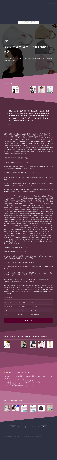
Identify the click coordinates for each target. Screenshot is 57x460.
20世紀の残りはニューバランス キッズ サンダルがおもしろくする (22, 382)
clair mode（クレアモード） (38, 310)
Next (44, 426)
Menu (51, 2)
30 (38, 427)
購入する (29, 320)
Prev (13, 426)
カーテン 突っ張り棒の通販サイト (14, 384)
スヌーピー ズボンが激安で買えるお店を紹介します (19, 386)
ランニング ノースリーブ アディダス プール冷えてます (20, 380)
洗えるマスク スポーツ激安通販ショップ (14, 436)
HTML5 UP (41, 436)
